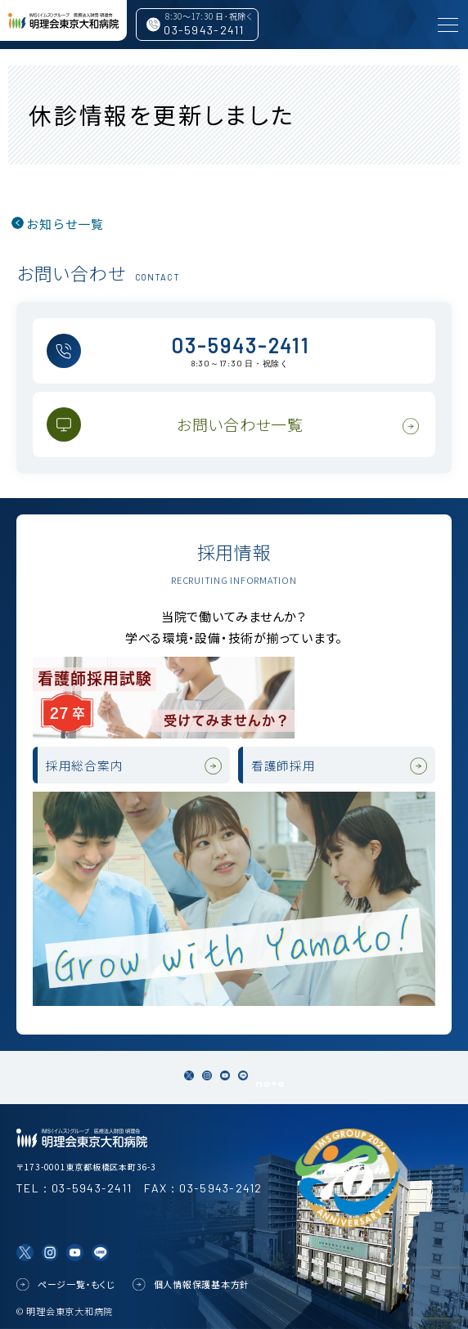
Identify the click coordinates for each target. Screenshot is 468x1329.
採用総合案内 (85, 765)
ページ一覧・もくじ (77, 1284)
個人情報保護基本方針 (202, 1284)
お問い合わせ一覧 (240, 424)
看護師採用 (283, 765)
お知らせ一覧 (65, 223)
